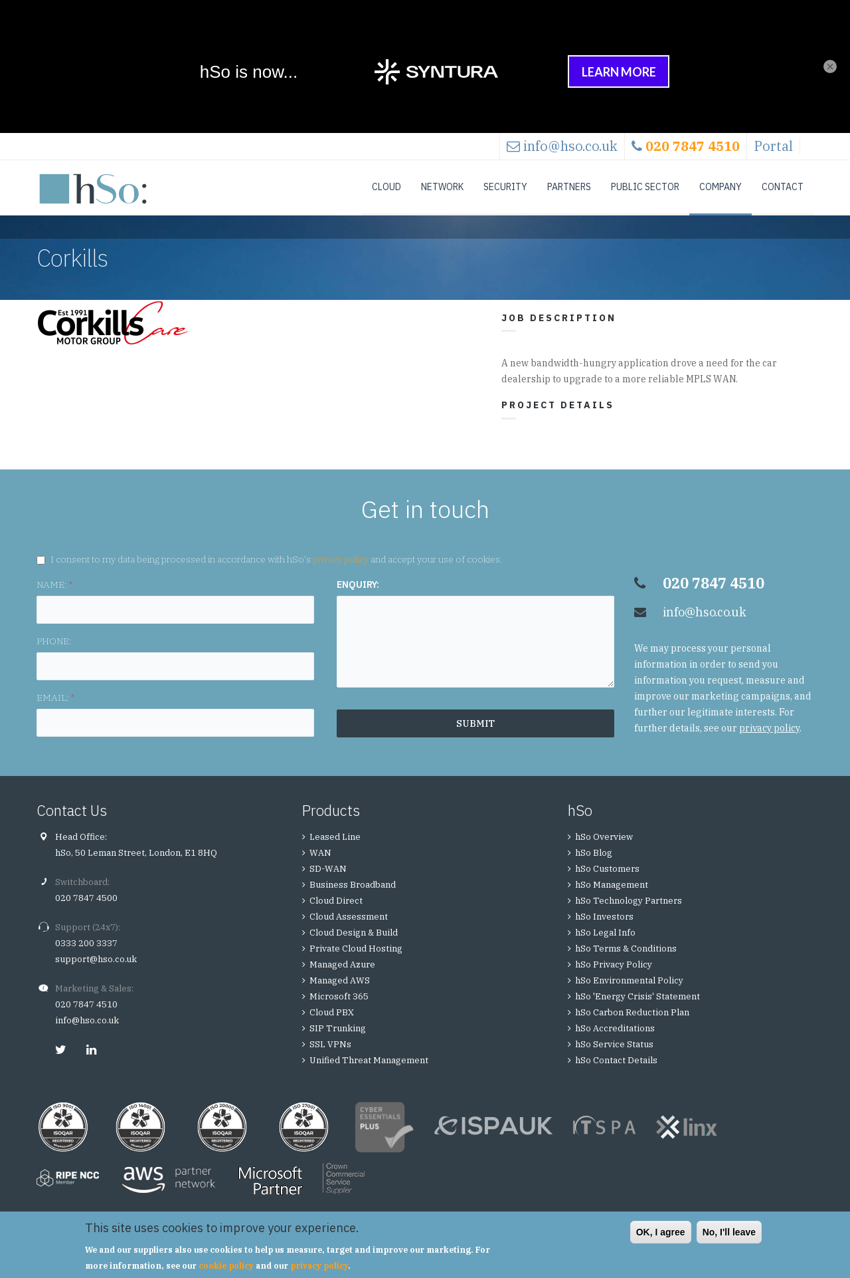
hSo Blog (593, 866)
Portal (773, 146)
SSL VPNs (330, 1057)
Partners (569, 187)
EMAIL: (55, 711)
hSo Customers (607, 882)
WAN (320, 866)
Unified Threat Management (368, 1073)
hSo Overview (604, 850)
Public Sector (645, 187)
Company (720, 187)
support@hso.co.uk (96, 972)
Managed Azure (342, 977)
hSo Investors (604, 930)
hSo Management (611, 898)
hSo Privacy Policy (613, 977)
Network (442, 187)
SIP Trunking (337, 1041)
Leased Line (335, 850)
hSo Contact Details (616, 1073)
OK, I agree (660, 1232)
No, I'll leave (729, 1232)
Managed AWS (339, 993)
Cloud (386, 187)
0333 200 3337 (86, 956)
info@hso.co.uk (570, 146)
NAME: (54, 598)
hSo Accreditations (615, 1041)
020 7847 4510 (86, 1017)
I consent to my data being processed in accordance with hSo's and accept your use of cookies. (276, 572)
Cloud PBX (331, 1025)
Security (505, 187)
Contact (783, 187)
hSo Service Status (614, 1057)
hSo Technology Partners (628, 914)
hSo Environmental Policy (629, 993)
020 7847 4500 (86, 911)
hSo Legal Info (605, 946)
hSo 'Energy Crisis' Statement (637, 1009)
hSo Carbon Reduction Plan (632, 1025)
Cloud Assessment (348, 930)
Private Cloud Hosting (355, 961)
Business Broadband (352, 898)
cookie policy (226, 1266)
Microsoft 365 (339, 1009)
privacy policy (341, 572)
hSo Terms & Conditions (626, 961)
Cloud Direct (336, 914)
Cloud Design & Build (353, 946)
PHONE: (54, 654)
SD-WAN (328, 882)
